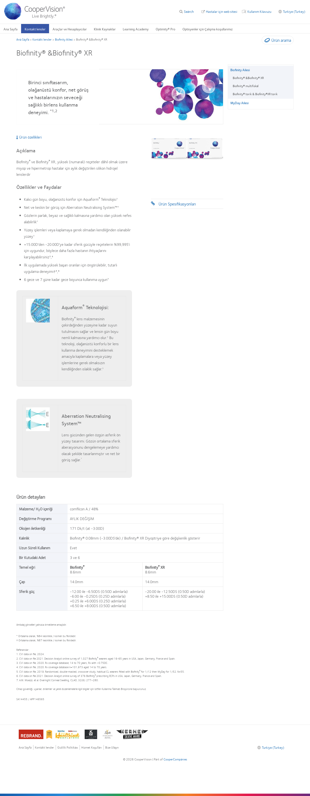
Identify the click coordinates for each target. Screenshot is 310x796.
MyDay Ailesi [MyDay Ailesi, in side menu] (239, 102)
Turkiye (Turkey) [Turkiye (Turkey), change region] (294, 11)
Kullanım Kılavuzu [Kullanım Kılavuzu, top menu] (259, 11)
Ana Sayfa (22, 39)
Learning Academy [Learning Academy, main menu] (136, 29)
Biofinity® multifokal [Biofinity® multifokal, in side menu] (246, 86)
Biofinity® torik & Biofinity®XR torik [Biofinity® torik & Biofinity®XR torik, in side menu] (255, 94)
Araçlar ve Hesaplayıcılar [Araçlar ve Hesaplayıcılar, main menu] (70, 29)
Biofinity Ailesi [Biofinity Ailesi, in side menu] (240, 69)
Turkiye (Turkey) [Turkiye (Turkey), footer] (273, 747)
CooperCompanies (175, 759)
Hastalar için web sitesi (221, 11)
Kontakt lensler (42, 39)
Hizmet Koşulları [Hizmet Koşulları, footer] (91, 747)
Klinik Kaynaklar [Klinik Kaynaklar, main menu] (105, 29)
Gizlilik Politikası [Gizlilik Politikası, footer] (67, 747)
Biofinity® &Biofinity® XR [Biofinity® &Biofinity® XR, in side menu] (248, 77)
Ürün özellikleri (29, 137)
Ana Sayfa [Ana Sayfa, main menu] (11, 29)
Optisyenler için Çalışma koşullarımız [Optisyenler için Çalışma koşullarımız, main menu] (207, 29)
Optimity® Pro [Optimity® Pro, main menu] (165, 29)
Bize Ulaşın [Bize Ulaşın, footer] (112, 747)
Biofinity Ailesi (64, 39)
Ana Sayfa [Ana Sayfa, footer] (25, 747)
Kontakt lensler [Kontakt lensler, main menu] (35, 29)
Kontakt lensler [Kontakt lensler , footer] (44, 747)
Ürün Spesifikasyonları (177, 203)
